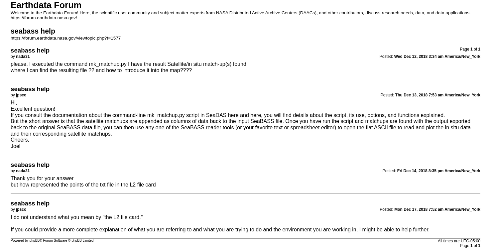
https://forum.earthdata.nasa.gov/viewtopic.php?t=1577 (66, 38)
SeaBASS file (266, 121)
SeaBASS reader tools (207, 127)
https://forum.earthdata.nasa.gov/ (44, 17)
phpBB (35, 240)
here (233, 115)
